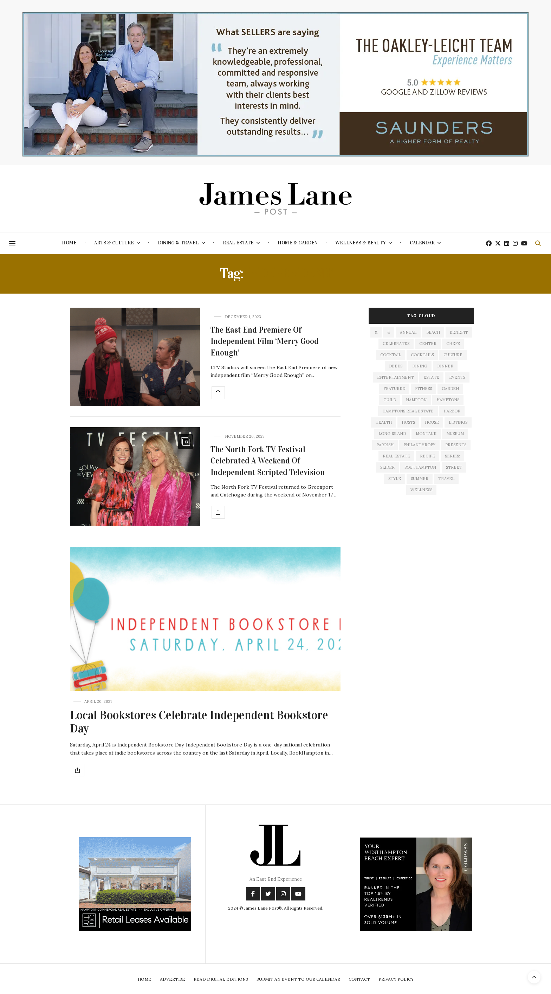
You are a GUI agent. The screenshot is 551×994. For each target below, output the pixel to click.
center (427, 343)
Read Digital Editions (221, 979)
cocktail (390, 354)
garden (450, 388)
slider (387, 467)
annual (408, 332)
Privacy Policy (396, 979)
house (432, 422)
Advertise (172, 979)
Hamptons (447, 399)
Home (69, 243)
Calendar (422, 243)
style (394, 478)
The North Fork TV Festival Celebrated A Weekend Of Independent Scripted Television (267, 460)
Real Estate (238, 243)
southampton (420, 467)
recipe (427, 456)
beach (433, 332)
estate (431, 377)
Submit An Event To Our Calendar (298, 979)
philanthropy (419, 444)
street (454, 467)
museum (455, 433)
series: (452, 456)
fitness (423, 388)
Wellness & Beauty (360, 243)
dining (419, 366)
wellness (421, 489)
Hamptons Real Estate (408, 411)
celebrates (396, 343)
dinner (445, 366)
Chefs (453, 343)
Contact (359, 979)
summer (419, 478)
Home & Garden (298, 243)
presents (455, 444)
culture (452, 354)
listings (458, 422)
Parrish (385, 444)
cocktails (422, 354)
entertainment (395, 377)
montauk (426, 433)
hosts (408, 422)
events (457, 377)
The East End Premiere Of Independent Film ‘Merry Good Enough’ (264, 341)
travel (446, 478)
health (383, 422)
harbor (451, 411)
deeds (395, 366)
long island (392, 433)
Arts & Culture (114, 243)
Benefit (459, 332)
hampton (416, 399)
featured (394, 388)
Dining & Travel (178, 243)
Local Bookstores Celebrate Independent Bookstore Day (199, 722)
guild (389, 399)
